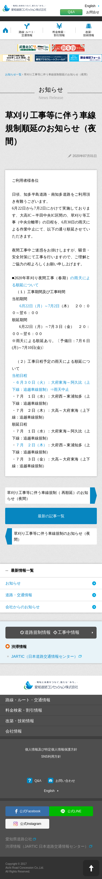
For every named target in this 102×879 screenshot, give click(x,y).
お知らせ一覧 (13, 74)
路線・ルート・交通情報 (27, 699)
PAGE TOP (91, 868)
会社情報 (13, 731)
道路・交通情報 (18, 595)
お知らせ (13, 583)
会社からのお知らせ (22, 607)
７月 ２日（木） (31, 445)
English (90, 6)
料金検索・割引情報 (23, 710)
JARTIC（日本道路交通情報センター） (44, 656)
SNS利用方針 (51, 756)
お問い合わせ (61, 781)
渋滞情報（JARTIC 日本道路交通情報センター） (46, 846)
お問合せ (92, 12)
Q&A (71, 12)
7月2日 (54, 306)
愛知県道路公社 (18, 839)
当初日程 (19, 376)
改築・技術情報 (19, 720)
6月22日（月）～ (32, 306)
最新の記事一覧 (51, 516)
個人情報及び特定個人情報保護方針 (51, 749)
